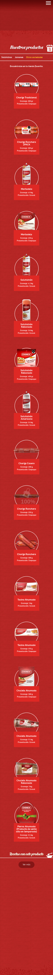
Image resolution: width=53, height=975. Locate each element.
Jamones (19, 78)
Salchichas (6, 78)
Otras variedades (34, 78)
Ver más (26, 885)
